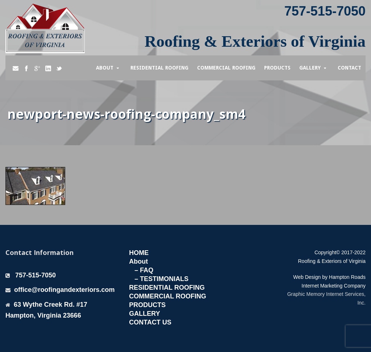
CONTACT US (150, 322)
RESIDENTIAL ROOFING (167, 287)
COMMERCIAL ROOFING (167, 296)
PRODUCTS (147, 305)
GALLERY (144, 313)
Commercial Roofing (226, 68)
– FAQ (143, 270)
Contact (349, 68)
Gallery (310, 68)
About (104, 68)
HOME (139, 252)
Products (277, 68)
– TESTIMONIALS (161, 278)
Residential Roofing (159, 68)
